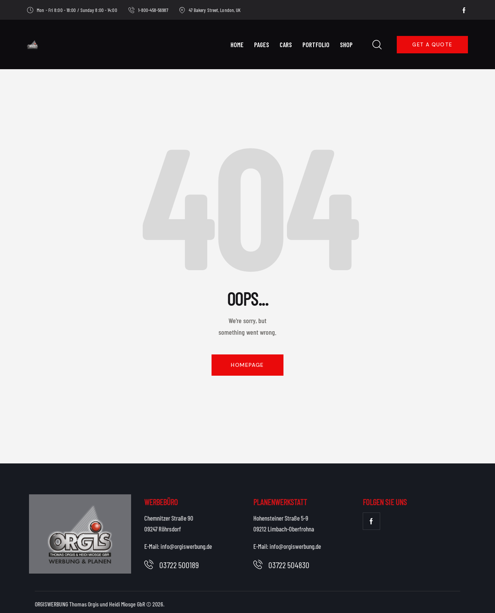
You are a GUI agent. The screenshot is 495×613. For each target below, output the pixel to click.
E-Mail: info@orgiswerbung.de (178, 546)
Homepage (247, 364)
